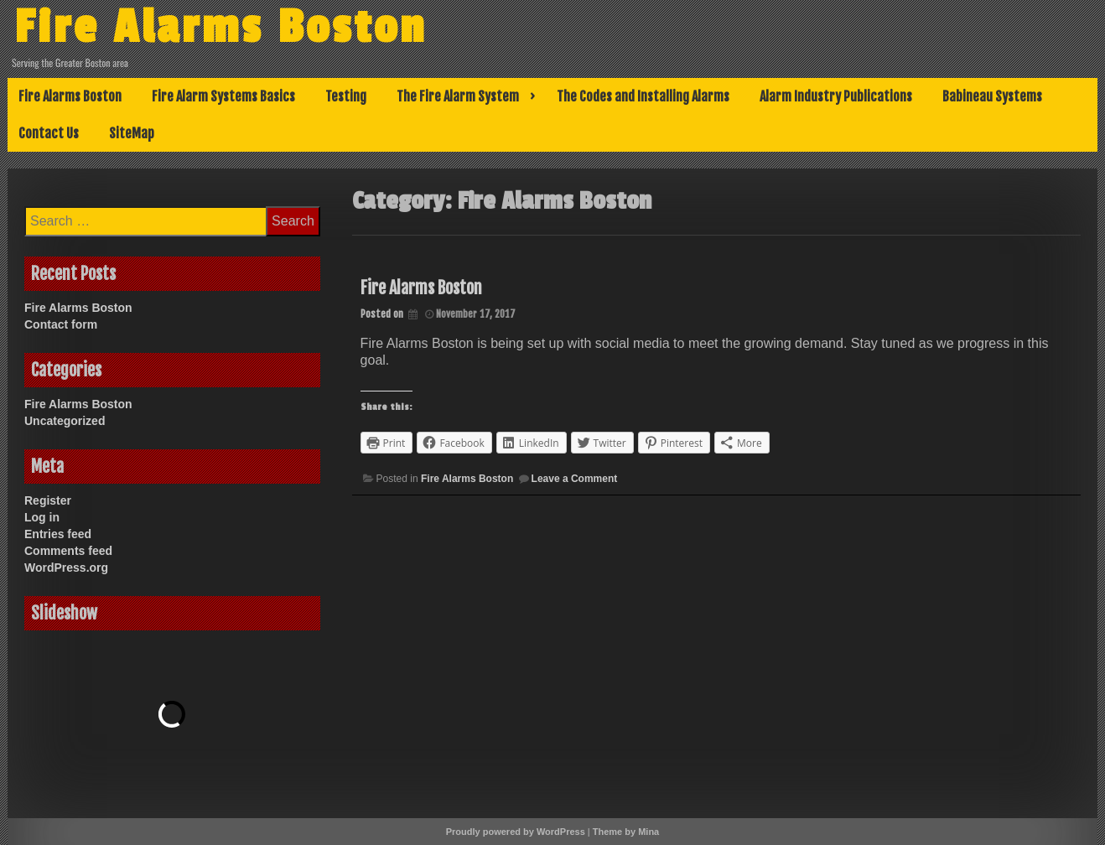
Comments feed (68, 550)
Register (47, 500)
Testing (345, 96)
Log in (42, 517)
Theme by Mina (626, 832)
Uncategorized (64, 421)
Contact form (60, 324)
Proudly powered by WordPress (515, 832)
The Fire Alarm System (458, 96)
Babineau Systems (992, 96)
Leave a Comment (575, 479)
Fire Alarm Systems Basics (223, 96)
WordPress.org (66, 567)
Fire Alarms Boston (220, 27)
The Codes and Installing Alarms (643, 96)
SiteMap (131, 133)
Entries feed (57, 534)
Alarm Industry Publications (836, 96)
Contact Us (48, 133)
